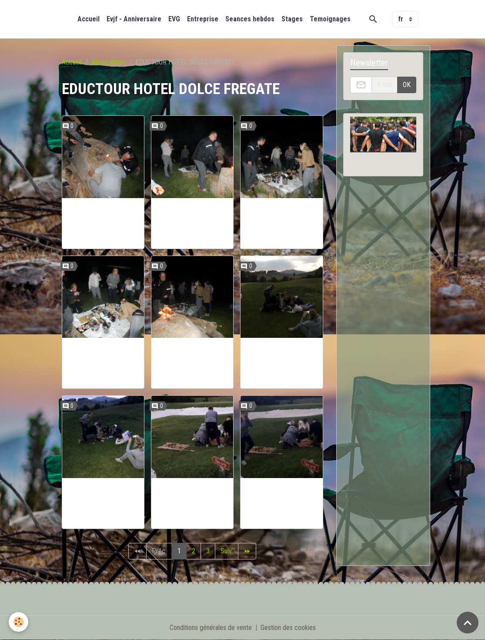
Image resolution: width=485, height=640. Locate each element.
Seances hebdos (249, 19)
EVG (174, 19)
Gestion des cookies (288, 627)
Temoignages (330, 19)
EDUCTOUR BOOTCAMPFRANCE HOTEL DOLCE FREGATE (103, 223)
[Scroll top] (467, 622)
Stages (292, 19)
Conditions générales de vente (211, 627)
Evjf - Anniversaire (134, 19)
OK (407, 85)
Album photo (108, 62)
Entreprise (202, 19)
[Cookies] (18, 622)
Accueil (88, 19)
